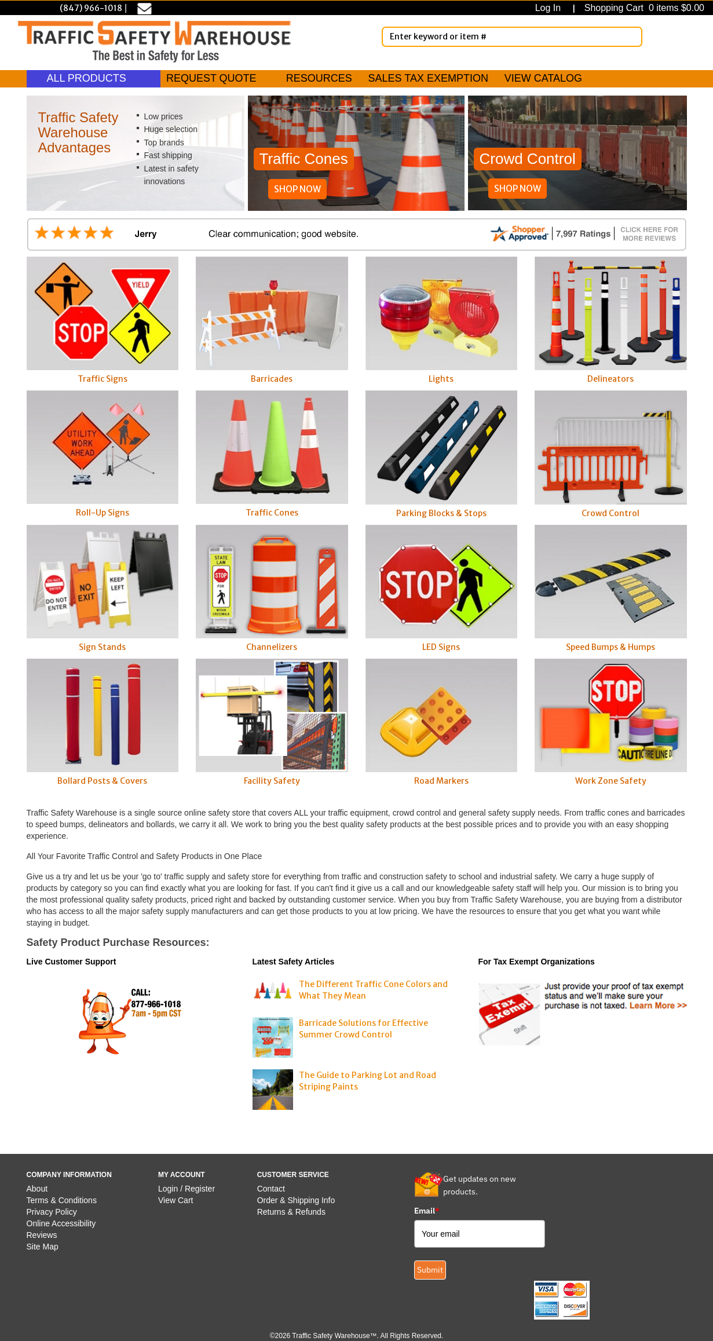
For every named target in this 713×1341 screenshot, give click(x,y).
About (37, 1188)
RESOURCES (319, 78)
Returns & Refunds (291, 1211)
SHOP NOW (297, 189)
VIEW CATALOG (543, 78)
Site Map (42, 1246)
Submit (430, 1270)
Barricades (272, 320)
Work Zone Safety (611, 722)
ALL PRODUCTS (93, 78)
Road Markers (441, 722)
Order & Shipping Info (296, 1200)
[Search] (631, 36)
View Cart (175, 1200)
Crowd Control (611, 454)
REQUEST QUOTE (211, 78)
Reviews (42, 1235)
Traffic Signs (103, 320)
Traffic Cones (272, 454)
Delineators (611, 320)
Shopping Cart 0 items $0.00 (643, 8)
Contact (271, 1188)
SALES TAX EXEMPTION (428, 78)
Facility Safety (272, 722)
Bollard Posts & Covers (103, 722)
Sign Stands (103, 588)
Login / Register (186, 1188)
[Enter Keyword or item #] (512, 37)
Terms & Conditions (62, 1200)
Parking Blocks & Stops (441, 454)
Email (427, 1210)
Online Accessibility (61, 1223)
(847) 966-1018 (91, 8)
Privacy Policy (52, 1211)
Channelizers (272, 588)
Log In (550, 8)
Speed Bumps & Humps (611, 588)
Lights (441, 320)
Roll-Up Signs (103, 454)
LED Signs (441, 588)
